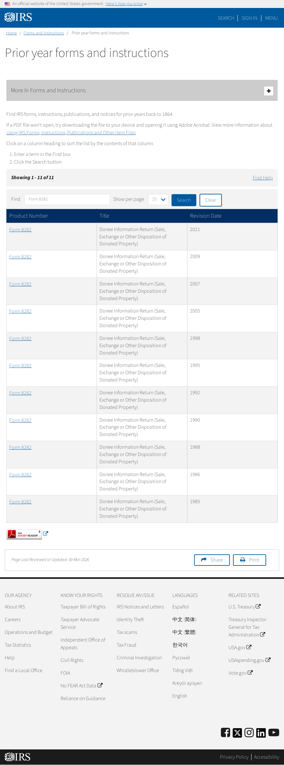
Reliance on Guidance (83, 698)
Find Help (263, 177)
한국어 (180, 645)
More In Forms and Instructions (142, 90)
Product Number (28, 216)
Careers (12, 619)
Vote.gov (240, 673)
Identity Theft (130, 619)
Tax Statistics (18, 645)
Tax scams (127, 632)
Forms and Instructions (44, 33)
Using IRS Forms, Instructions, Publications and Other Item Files (70, 132)
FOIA (65, 673)
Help (10, 657)
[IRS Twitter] (237, 735)
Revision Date (206, 216)
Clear (210, 200)
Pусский (181, 657)
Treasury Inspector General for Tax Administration (247, 627)
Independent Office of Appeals (83, 643)
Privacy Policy (234, 757)
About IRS (15, 606)
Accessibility (266, 757)
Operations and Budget (29, 632)
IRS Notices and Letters (140, 606)
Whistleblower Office (138, 670)
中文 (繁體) (184, 632)
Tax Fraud (126, 645)
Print (254, 560)
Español (180, 606)
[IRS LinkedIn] (261, 735)
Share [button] (216, 560)
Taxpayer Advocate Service (80, 623)
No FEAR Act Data (81, 685)
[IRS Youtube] (273, 733)
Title (104, 216)
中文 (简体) (184, 619)
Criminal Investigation (139, 657)
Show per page (128, 199)
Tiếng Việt (182, 670)
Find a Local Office (23, 670)
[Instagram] (249, 733)
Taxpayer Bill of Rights (83, 606)
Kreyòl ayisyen (187, 683)
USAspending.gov (249, 660)
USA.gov (240, 647)
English (179, 695)
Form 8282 (20, 229)
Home (11, 33)
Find (15, 199)
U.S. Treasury (244, 606)
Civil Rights (72, 660)
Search (226, 18)
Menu (271, 18)
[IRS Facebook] (225, 733)
